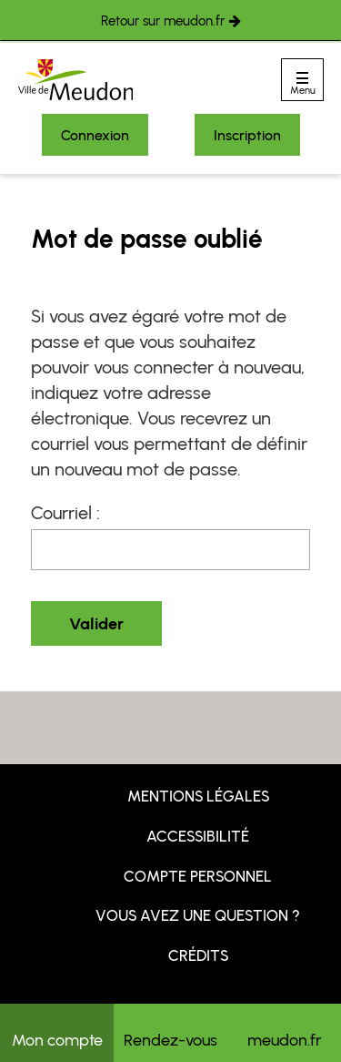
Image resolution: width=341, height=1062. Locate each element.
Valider (96, 624)
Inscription (247, 135)
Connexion (95, 135)
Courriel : (65, 513)
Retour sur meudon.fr (163, 21)
